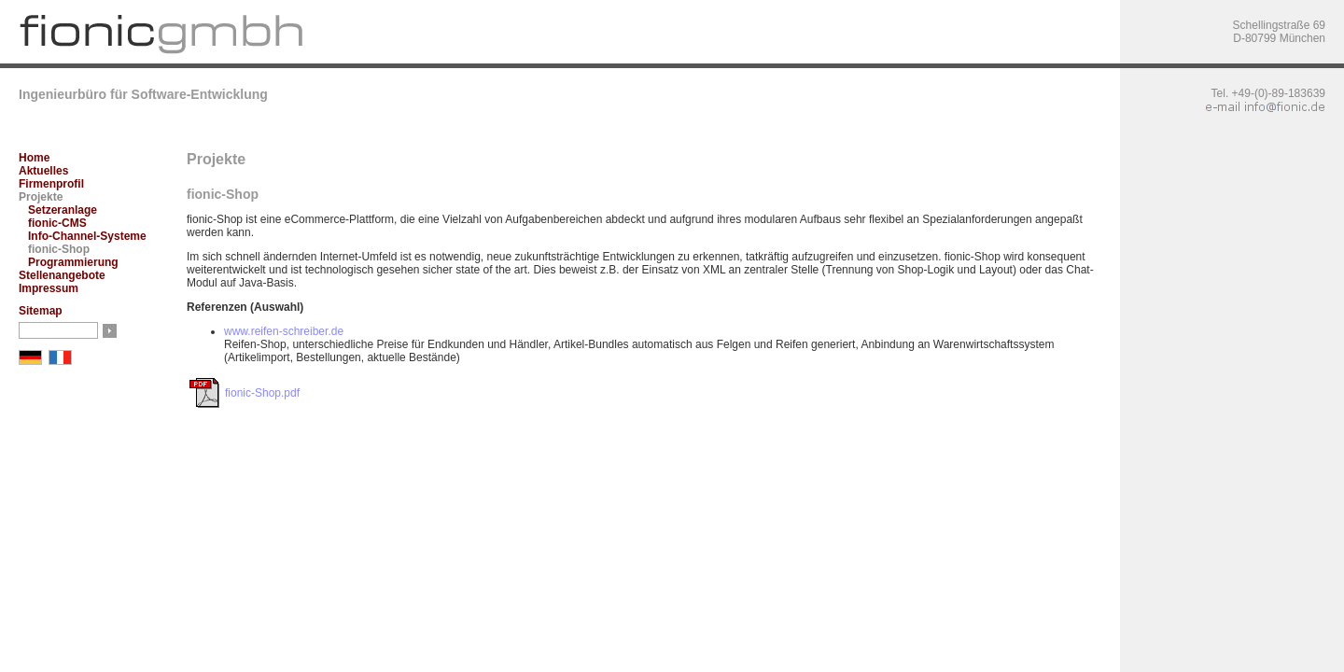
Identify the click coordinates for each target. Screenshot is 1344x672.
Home (34, 157)
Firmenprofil (51, 183)
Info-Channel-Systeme (87, 236)
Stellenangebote (62, 275)
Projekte (41, 196)
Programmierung (73, 262)
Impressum (48, 288)
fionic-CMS (57, 223)
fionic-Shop (59, 249)
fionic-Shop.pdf (262, 392)
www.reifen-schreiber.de (283, 331)
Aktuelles (43, 170)
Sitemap (41, 310)
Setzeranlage (62, 210)
